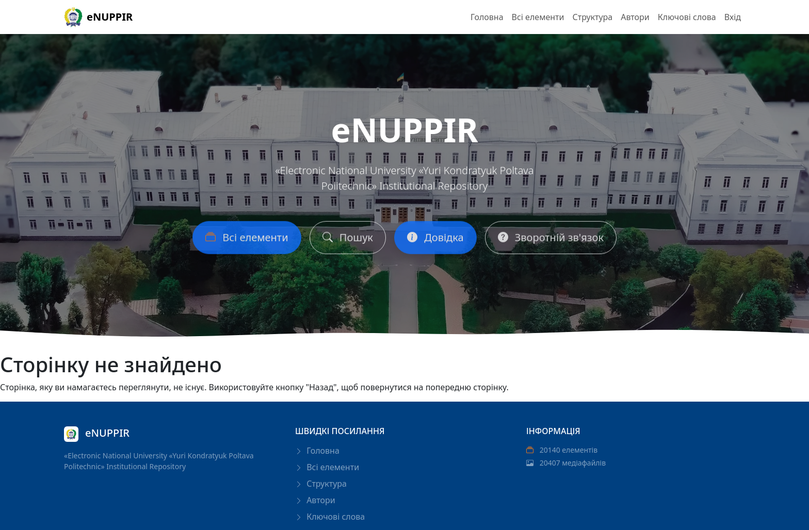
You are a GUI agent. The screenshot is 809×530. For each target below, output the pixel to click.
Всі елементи (538, 17)
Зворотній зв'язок (551, 239)
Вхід (732, 17)
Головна (487, 17)
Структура (592, 17)
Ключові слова (687, 17)
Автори (635, 17)
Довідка (435, 239)
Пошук (347, 239)
